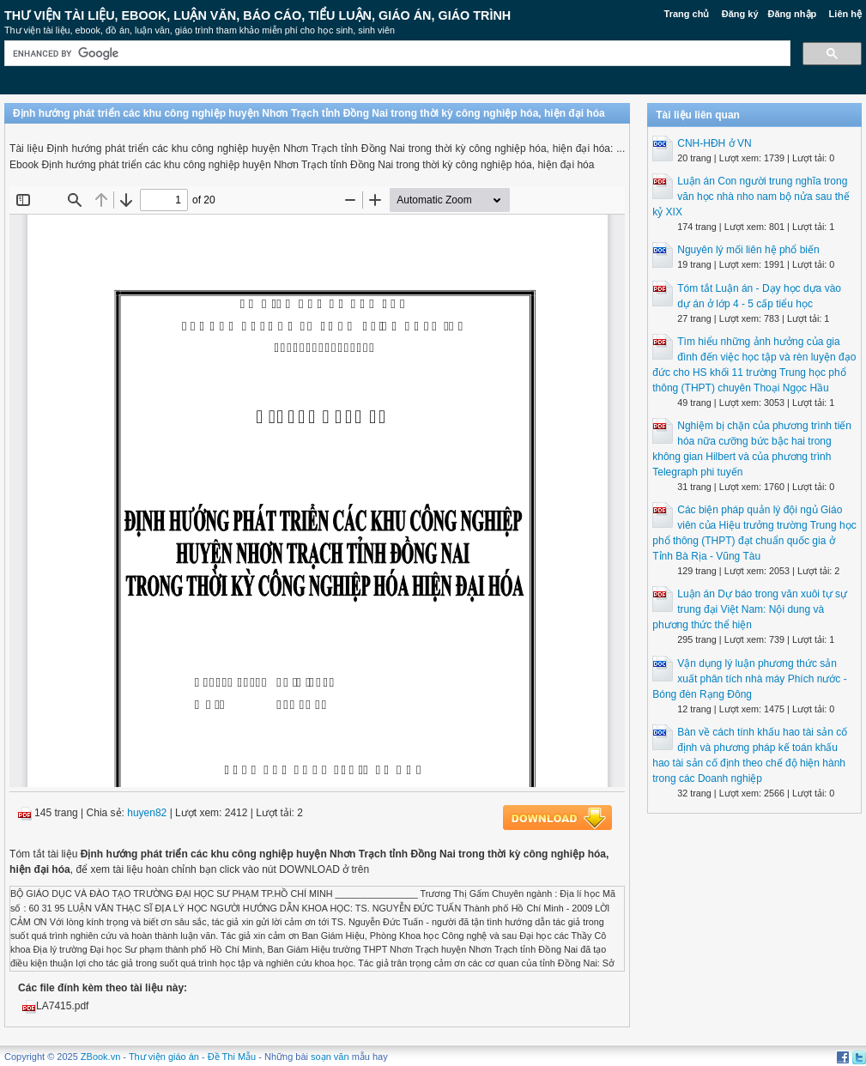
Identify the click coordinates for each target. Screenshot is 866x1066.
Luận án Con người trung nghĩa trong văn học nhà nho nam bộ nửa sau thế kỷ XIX (750, 196)
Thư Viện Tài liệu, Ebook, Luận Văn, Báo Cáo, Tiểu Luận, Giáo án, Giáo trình (257, 15)
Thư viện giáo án (164, 1056)
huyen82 (147, 813)
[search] (395, 53)
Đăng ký (740, 14)
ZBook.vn (100, 1056)
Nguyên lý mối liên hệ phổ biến (748, 250)
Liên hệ (845, 14)
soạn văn (330, 1056)
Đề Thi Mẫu (232, 1056)
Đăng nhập (792, 14)
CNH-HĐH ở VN (714, 143)
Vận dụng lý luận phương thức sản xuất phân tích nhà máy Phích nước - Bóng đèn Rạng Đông (749, 678)
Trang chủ (687, 14)
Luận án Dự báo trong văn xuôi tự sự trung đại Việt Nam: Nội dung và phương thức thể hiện (749, 609)
